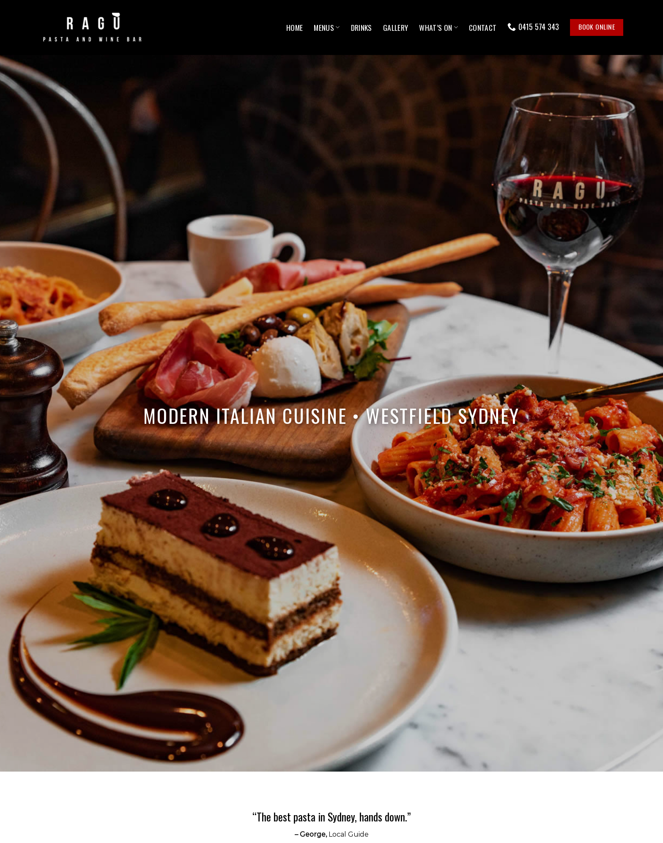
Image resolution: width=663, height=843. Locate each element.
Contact (482, 27)
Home (294, 27)
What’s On (438, 27)
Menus (327, 27)
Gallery (395, 27)
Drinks (361, 27)
